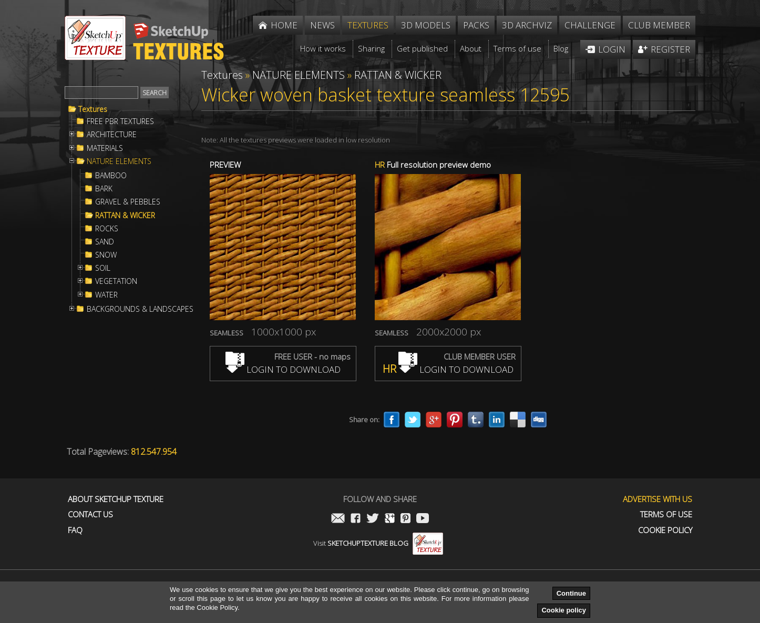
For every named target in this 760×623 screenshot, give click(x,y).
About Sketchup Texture (115, 499)
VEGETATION (116, 281)
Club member (659, 25)
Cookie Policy (665, 530)
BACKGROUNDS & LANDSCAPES (140, 309)
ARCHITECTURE (112, 134)
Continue (571, 593)
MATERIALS (105, 148)
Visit (378, 543)
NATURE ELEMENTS (119, 161)
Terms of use (666, 514)
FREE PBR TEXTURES (120, 121)
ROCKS (106, 228)
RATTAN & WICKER (125, 215)
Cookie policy (563, 610)
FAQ (75, 530)
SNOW (106, 255)
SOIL (102, 268)
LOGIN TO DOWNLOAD (283, 369)
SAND (104, 242)
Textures (92, 109)
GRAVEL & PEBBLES (127, 202)
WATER (106, 295)
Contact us (90, 514)
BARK (103, 188)
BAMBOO (111, 175)
